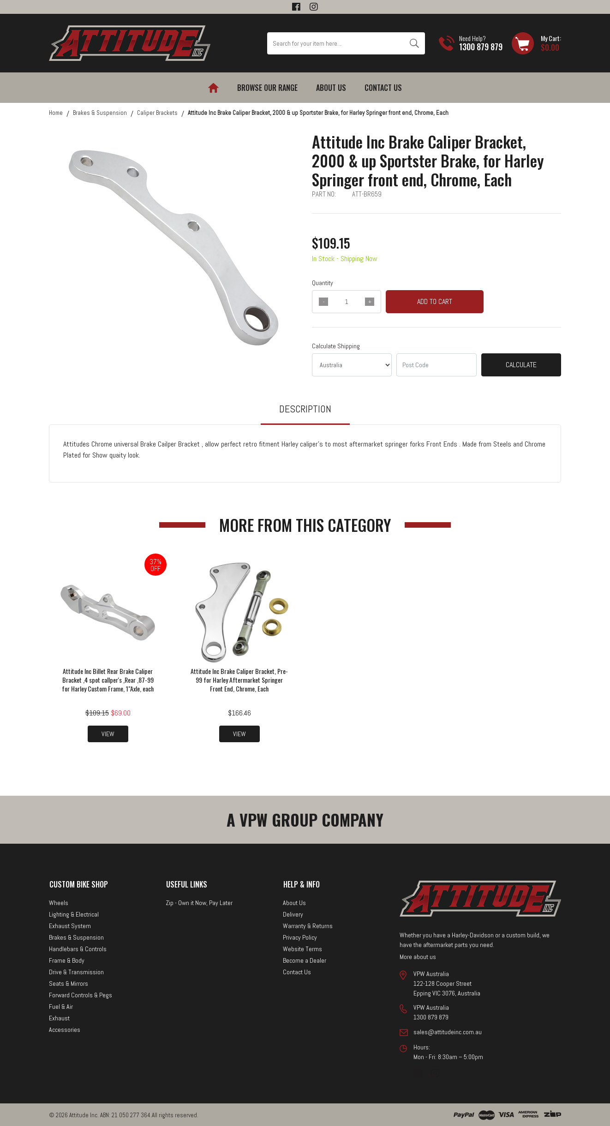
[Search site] (414, 43)
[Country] (352, 364)
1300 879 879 (480, 47)
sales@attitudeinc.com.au (447, 1031)
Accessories (64, 1029)
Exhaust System (70, 925)
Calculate (521, 364)
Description (305, 408)
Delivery (293, 913)
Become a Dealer (304, 959)
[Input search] (335, 43)
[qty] (346, 301)
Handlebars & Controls (78, 948)
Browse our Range (267, 87)
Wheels (58, 902)
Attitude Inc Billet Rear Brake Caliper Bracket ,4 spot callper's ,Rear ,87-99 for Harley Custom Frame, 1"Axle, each (108, 678)
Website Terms (302, 948)
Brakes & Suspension (76, 936)
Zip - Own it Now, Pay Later (199, 902)
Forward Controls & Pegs (80, 994)
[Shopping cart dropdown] (536, 43)
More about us (418, 956)
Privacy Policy (300, 936)
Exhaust (59, 1017)
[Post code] (436, 364)
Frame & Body (66, 959)
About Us (331, 87)
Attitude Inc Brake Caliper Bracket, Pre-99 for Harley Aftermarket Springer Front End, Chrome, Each (239, 678)
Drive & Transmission (76, 971)
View (108, 733)
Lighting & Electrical (74, 913)
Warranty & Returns (308, 925)
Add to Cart (434, 301)
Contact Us (383, 87)
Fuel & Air (61, 1005)
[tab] (305, 413)
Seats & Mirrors (68, 982)
